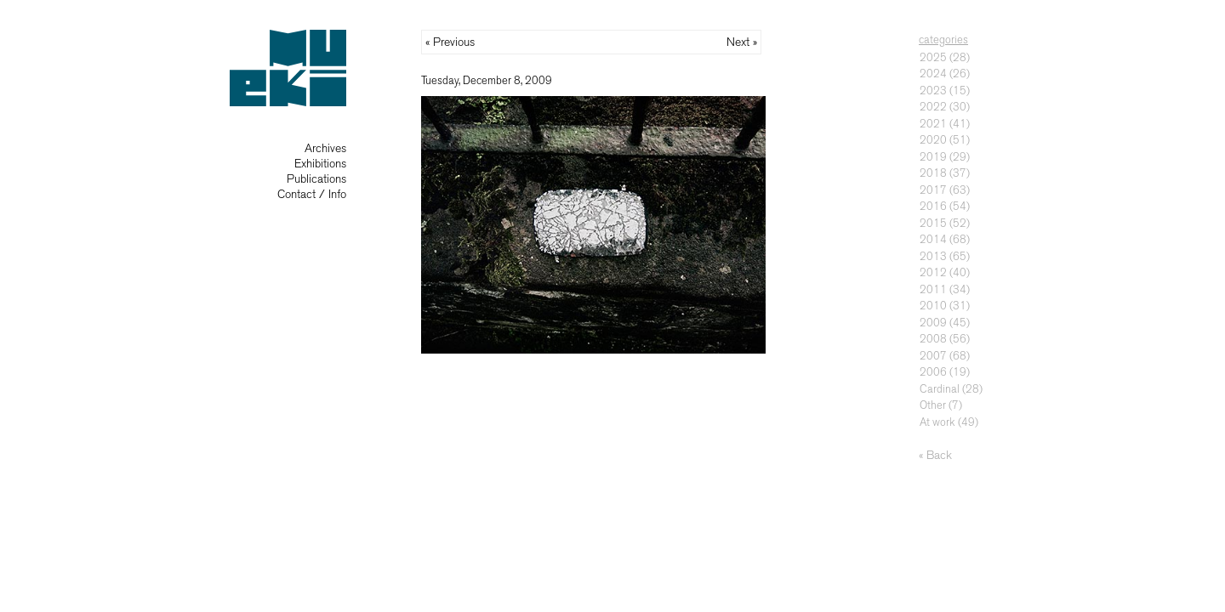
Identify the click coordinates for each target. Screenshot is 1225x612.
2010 (933, 305)
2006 (933, 372)
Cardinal (940, 388)
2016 (933, 206)
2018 (933, 173)
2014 (933, 239)
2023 (933, 90)
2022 (933, 106)
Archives (325, 148)
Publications (316, 179)
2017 (933, 190)
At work (937, 422)
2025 (933, 57)
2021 (933, 123)
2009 (933, 322)
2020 (933, 139)
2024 (933, 73)
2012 (933, 272)
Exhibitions (320, 163)
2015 (933, 223)
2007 (933, 355)
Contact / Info (311, 194)
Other (933, 405)
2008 (933, 338)
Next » (741, 42)
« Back (935, 455)
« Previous (450, 42)
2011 (933, 289)
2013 (933, 256)
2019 (933, 156)
